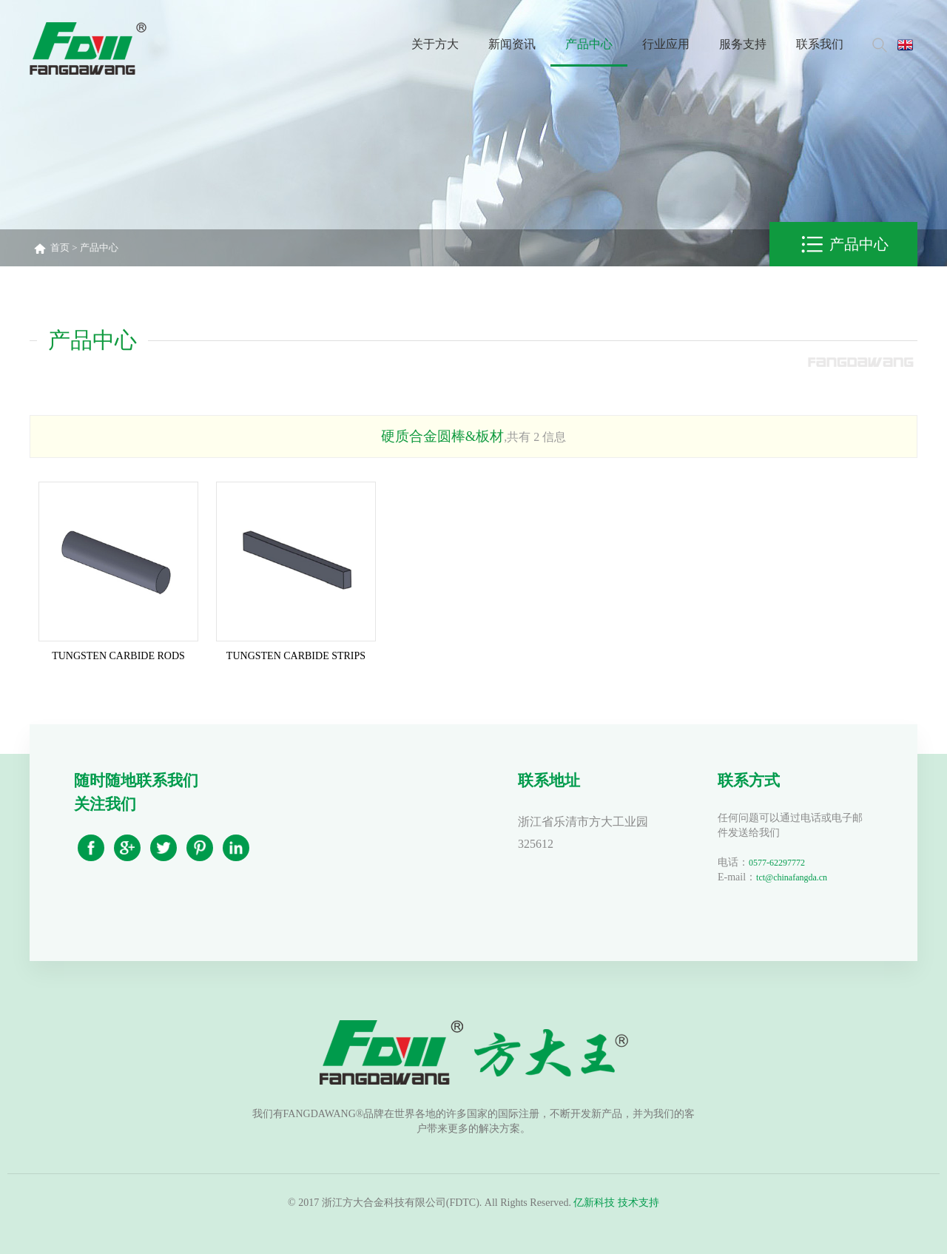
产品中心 (589, 44)
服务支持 (742, 44)
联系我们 (819, 44)
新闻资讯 (512, 44)
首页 (60, 247)
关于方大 (435, 44)
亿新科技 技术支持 (616, 1202)
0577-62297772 (777, 862)
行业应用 (666, 44)
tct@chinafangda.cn (791, 877)
